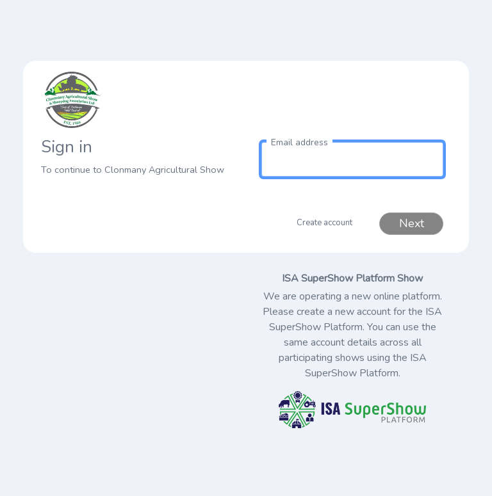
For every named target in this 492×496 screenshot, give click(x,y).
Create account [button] (324, 222)
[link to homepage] (139, 100)
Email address (299, 142)
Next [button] (411, 223)
